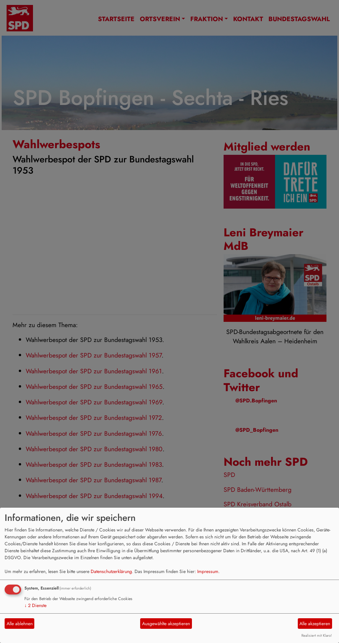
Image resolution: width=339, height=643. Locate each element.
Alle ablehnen (20, 623)
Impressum (207, 571)
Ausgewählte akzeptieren (166, 623)
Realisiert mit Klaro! (316, 635)
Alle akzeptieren (314, 623)
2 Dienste (35, 605)
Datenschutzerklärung (111, 571)
